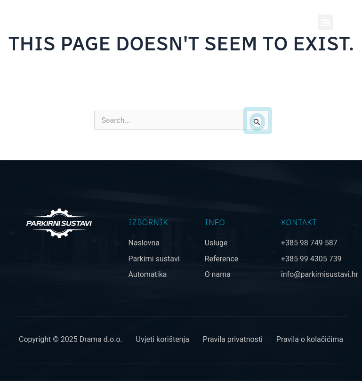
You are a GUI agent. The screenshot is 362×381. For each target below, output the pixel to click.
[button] (325, 22)
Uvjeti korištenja (162, 339)
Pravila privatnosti (233, 339)
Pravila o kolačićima (309, 339)
